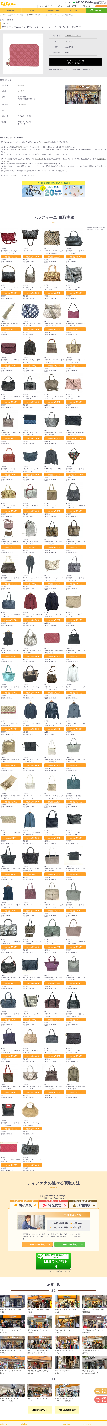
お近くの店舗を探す (67, 1410)
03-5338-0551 (22, 104)
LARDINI (5, 23)
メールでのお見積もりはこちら (60, 1271)
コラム (60, 6)
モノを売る (10, 10)
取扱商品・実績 (53, 10)
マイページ (101, 6)
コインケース (69, 41)
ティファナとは (75, 10)
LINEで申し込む (69, 1244)
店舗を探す (32, 10)
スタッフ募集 (71, 6)
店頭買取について (40, 1410)
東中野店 (21, 91)
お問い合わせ (86, 6)
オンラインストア (46, 6)
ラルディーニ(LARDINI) (26, 15)
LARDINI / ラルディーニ (73, 36)
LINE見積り (98, 10)
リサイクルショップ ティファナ (9, 15)
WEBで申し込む (37, 1244)
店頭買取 (21, 85)
